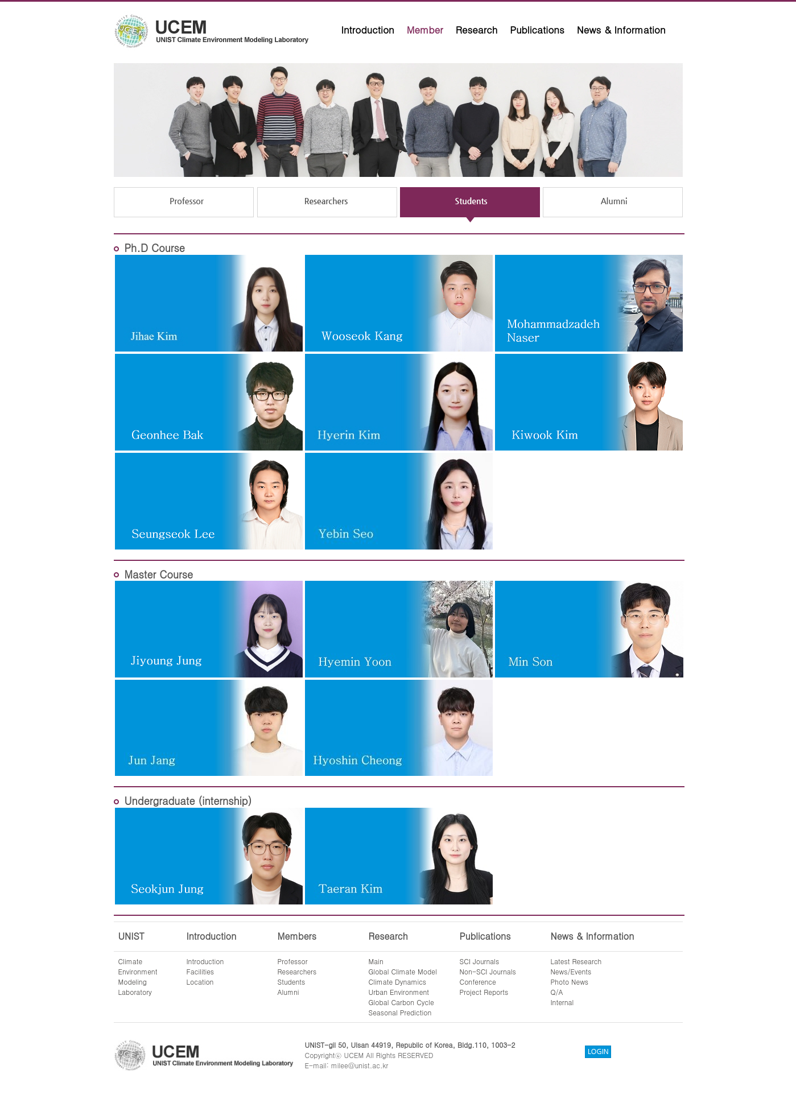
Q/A (557, 992)
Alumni (288, 992)
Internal (562, 1002)
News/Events (571, 971)
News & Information (621, 29)
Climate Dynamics (398, 981)
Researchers (297, 971)
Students (292, 981)
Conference (478, 981)
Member (425, 29)
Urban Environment (399, 992)
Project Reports (484, 992)
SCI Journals (480, 961)
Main (376, 961)
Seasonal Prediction (400, 1012)
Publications (537, 29)
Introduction (367, 29)
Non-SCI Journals (488, 971)
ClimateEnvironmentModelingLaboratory (138, 976)
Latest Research (576, 961)
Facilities (201, 971)
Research (477, 29)
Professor (293, 961)
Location (200, 981)
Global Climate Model (403, 971)
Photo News (570, 981)
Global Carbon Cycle (401, 1002)
